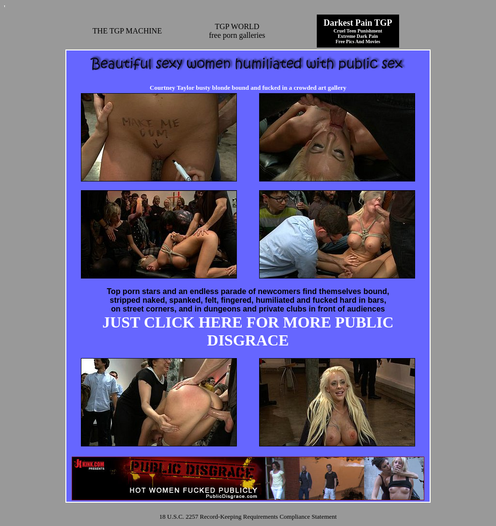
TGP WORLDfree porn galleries (237, 30)
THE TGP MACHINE (127, 31)
